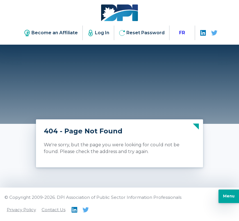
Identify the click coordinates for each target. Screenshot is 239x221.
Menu (229, 196)
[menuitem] (182, 33)
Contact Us (53, 209)
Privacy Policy (21, 209)
